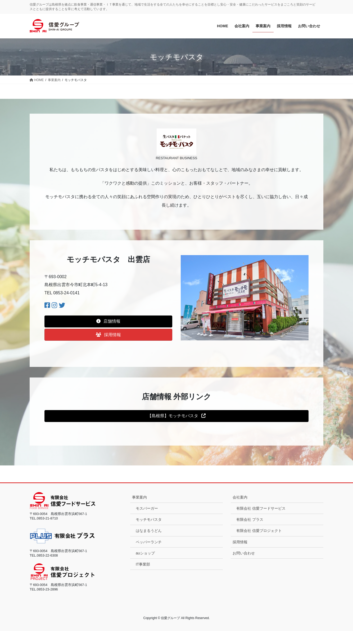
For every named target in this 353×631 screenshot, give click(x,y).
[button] (108, 321)
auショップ (145, 553)
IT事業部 (143, 564)
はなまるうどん (149, 530)
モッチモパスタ (149, 519)
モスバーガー (147, 508)
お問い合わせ (244, 553)
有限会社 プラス (249, 519)
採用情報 (240, 542)
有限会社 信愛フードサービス (261, 508)
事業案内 (139, 497)
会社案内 (240, 497)
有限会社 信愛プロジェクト (259, 530)
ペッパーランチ (149, 542)
